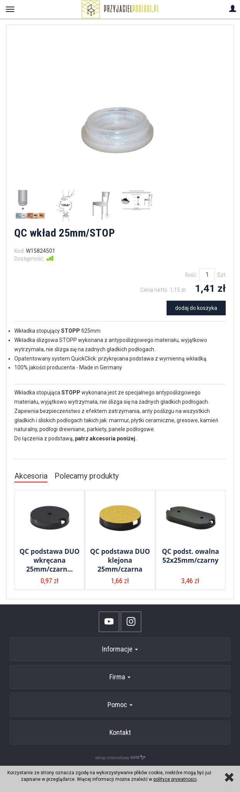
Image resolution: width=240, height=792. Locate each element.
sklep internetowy (120, 757)
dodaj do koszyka (196, 308)
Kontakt (120, 732)
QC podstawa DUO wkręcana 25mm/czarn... (50, 560)
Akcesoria (31, 476)
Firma (120, 677)
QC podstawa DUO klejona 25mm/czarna (120, 560)
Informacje (120, 649)
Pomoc (120, 705)
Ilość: (191, 275)
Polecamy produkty (86, 476)
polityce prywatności (175, 779)
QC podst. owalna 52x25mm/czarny (190, 556)
